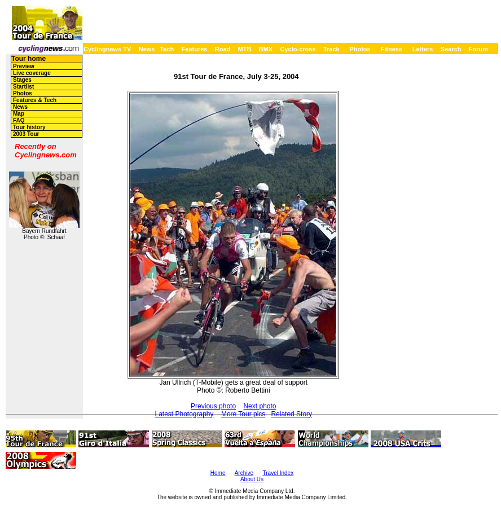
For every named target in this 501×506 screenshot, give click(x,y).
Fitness (391, 49)
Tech (167, 49)
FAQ (19, 120)
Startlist (23, 86)
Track (331, 49)
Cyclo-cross (298, 49)
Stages (22, 80)
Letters (422, 49)
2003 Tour (26, 134)
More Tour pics (243, 414)
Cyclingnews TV (107, 49)
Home (218, 473)
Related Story (291, 414)
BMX (266, 49)
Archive (244, 473)
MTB (245, 49)
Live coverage (32, 73)
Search (451, 49)
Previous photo (213, 406)
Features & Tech (34, 100)
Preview (23, 66)
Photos (359, 49)
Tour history (29, 127)
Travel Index (278, 473)
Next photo (259, 406)
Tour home (28, 59)
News (147, 49)
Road (223, 49)
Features (195, 49)
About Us (251, 479)
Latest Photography (184, 414)
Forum (478, 49)
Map (18, 114)
